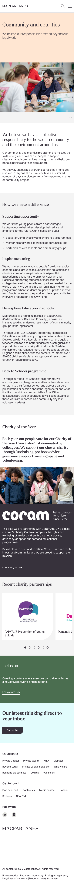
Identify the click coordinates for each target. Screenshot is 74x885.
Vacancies (49, 772)
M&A (46, 760)
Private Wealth (31, 760)
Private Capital (10, 760)
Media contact (47, 790)
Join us (35, 772)
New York (21, 796)
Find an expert (10, 790)
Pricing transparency (57, 875)
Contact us (29, 790)
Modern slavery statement (43, 878)
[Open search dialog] (63, 6)
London (64, 790)
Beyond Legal (10, 766)
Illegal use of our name (15, 878)
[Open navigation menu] (70, 6)
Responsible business (14, 772)
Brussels (7, 796)
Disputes (58, 760)
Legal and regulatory (32, 875)
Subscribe (12, 730)
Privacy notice (10, 875)
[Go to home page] (15, 6)
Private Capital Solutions (36, 766)
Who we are (60, 766)
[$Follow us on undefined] (4, 814)
